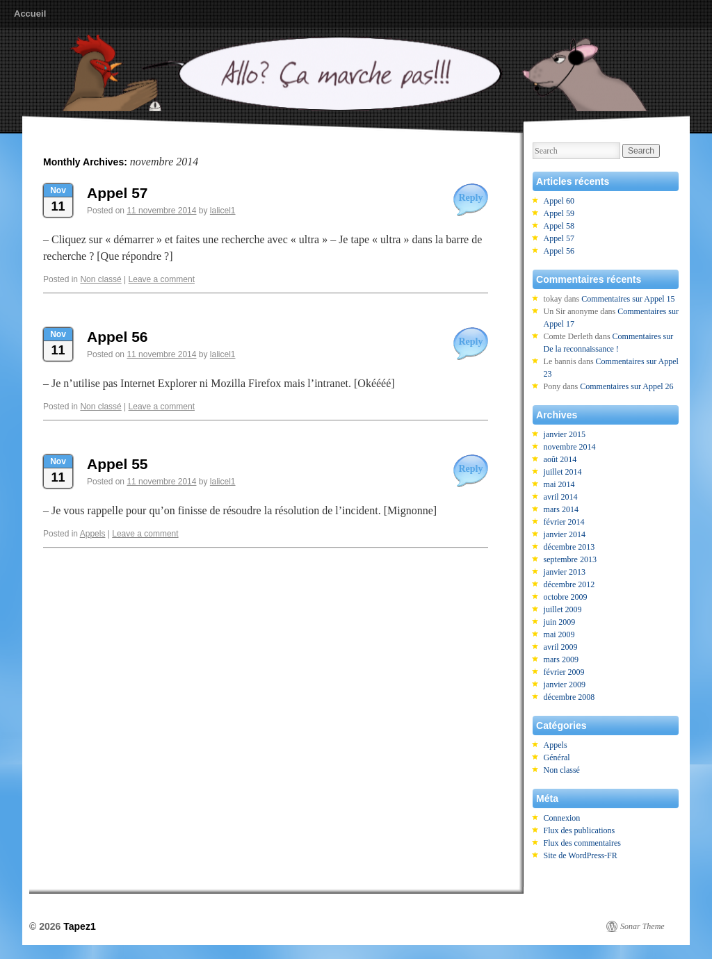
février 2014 (564, 522)
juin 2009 (560, 622)
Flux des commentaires (582, 843)
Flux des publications (579, 830)
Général (557, 757)
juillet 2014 (563, 472)
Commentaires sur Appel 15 (627, 299)
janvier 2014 (564, 534)
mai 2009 (559, 634)
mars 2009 (561, 659)
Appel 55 (117, 464)
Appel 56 (117, 337)
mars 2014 (561, 509)
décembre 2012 (569, 584)
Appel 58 (559, 226)
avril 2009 (561, 647)
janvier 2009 (564, 684)
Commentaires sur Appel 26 (626, 386)
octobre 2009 (566, 597)
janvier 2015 (564, 434)
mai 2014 (559, 484)
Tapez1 (79, 926)
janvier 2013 (564, 572)
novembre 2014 (570, 447)
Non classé (100, 279)
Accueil (30, 13)
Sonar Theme (642, 926)
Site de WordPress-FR (580, 855)
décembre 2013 (569, 547)
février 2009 (564, 672)
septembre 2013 (570, 559)
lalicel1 (223, 210)
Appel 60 (559, 201)
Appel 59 (559, 213)
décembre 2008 (569, 697)
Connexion (562, 818)
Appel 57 (117, 193)
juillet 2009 (563, 609)
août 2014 (560, 459)
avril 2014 (561, 497)
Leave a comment (162, 279)
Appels (93, 534)
